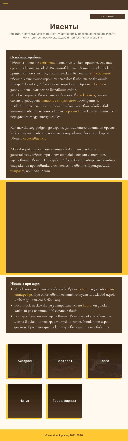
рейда (83, 289)
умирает (17, 170)
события (47, 62)
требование (101, 73)
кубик (99, 84)
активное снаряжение (58, 100)
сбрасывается (34, 138)
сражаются (86, 95)
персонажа (73, 111)
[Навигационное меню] (5, 5)
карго (87, 305)
